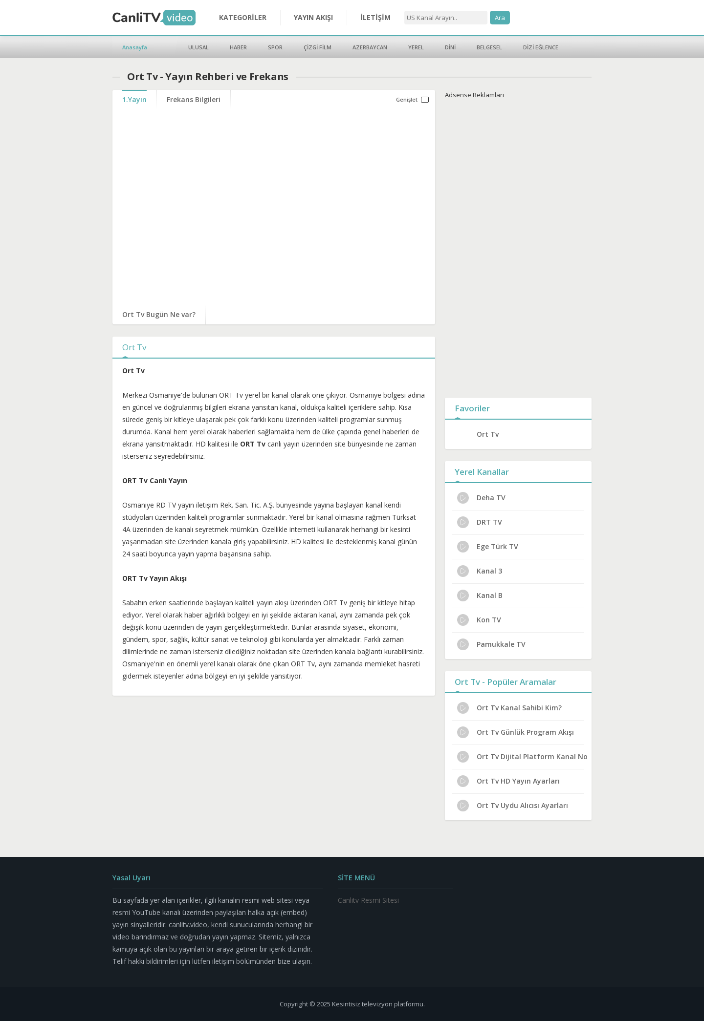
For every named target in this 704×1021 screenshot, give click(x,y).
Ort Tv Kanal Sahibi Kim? (509, 708)
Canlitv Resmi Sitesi (368, 900)
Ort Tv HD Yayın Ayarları (508, 781)
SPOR (275, 47)
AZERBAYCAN (369, 47)
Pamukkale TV (491, 644)
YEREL (416, 47)
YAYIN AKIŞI (313, 17)
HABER (238, 47)
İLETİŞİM (375, 17)
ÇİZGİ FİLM (317, 47)
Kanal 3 (479, 571)
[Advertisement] (518, 246)
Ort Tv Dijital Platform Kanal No (522, 757)
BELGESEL (489, 47)
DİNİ (450, 47)
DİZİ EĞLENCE (540, 47)
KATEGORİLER (242, 17)
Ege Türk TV (487, 547)
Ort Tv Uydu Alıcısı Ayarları (512, 805)
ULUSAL (198, 47)
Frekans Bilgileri (193, 99)
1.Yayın (134, 99)
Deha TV (481, 498)
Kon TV (479, 620)
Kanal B (480, 595)
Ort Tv (488, 434)
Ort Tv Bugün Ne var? (159, 314)
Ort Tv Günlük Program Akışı (515, 732)
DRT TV (479, 522)
